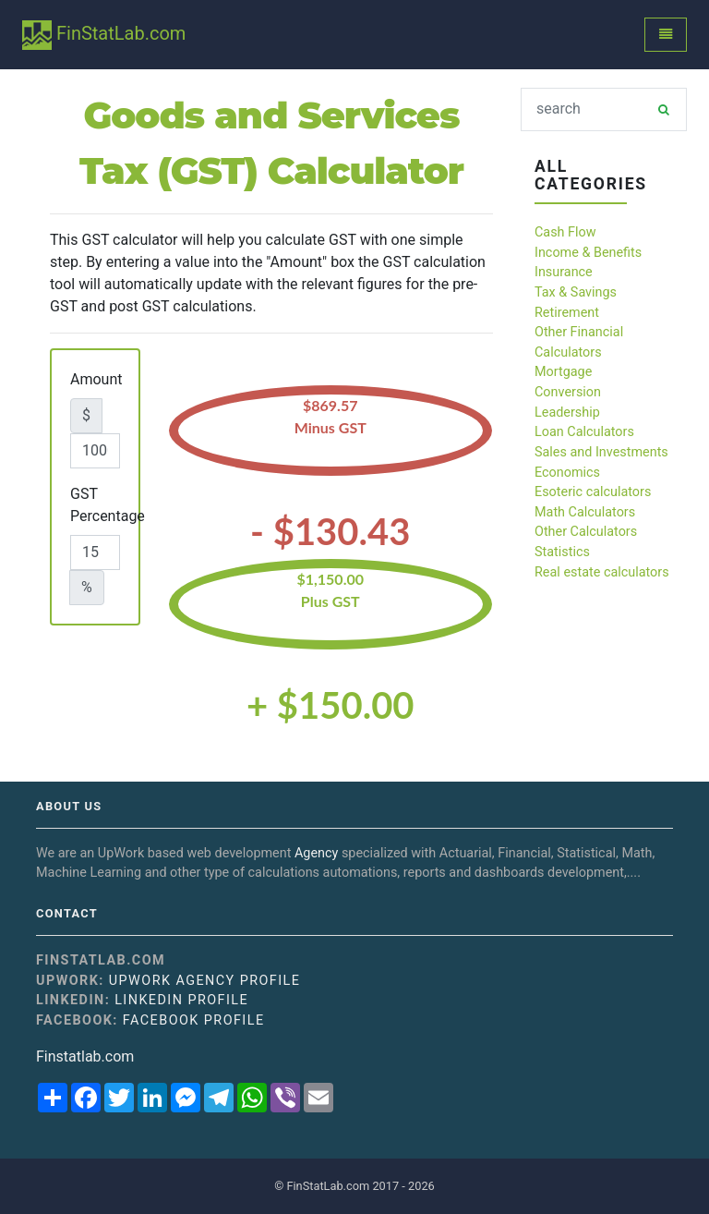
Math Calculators (585, 512)
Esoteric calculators (593, 492)
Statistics (562, 552)
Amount (96, 379)
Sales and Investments (601, 452)
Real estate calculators (602, 572)
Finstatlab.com (85, 1056)
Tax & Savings (576, 292)
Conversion (568, 392)
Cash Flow (565, 232)
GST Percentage (107, 505)
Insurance (564, 272)
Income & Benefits (588, 253)
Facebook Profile (194, 1020)
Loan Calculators (584, 432)
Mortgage (563, 372)
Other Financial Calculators (579, 342)
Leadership (567, 412)
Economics (567, 472)
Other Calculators (586, 532)
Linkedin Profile (181, 1000)
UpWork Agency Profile (205, 981)
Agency (316, 853)
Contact (67, 913)
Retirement (567, 313)
